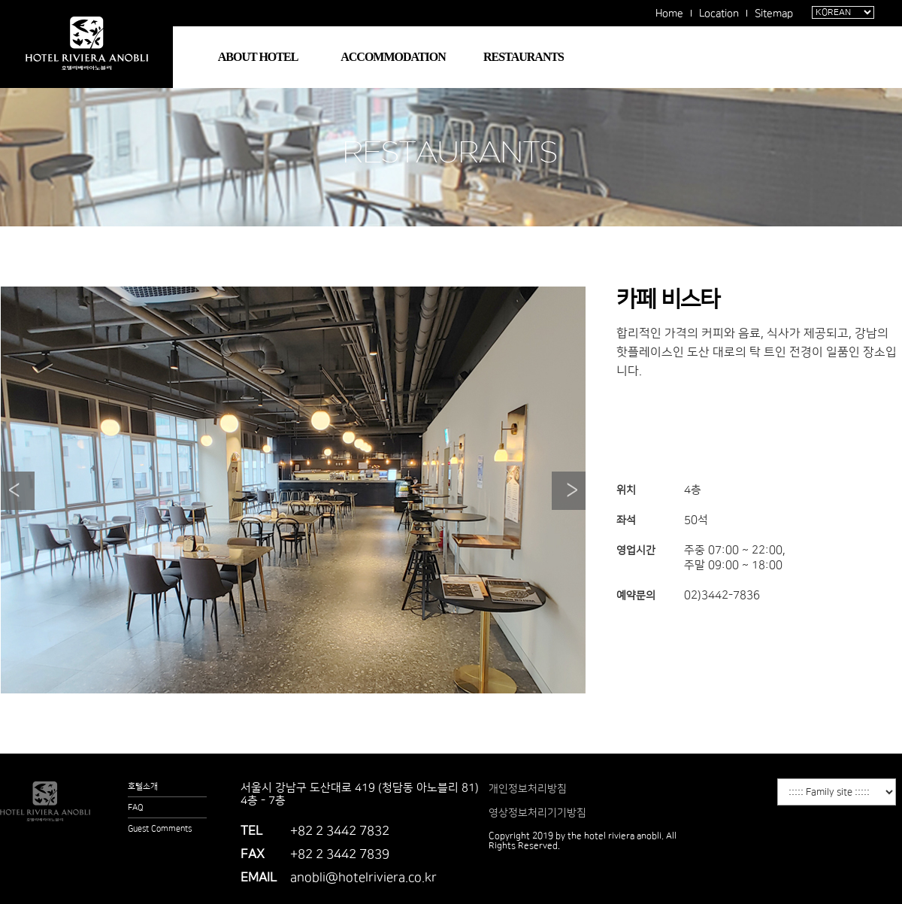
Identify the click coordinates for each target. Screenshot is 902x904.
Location (719, 14)
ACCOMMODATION (393, 56)
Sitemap (774, 14)
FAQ (136, 807)
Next (569, 491)
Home (669, 14)
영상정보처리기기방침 (537, 813)
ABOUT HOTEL (258, 56)
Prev (18, 491)
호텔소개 (143, 786)
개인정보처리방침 (528, 789)
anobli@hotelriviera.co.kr (363, 877)
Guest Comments (160, 828)
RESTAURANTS (523, 56)
